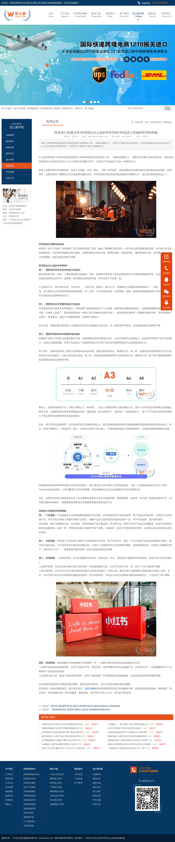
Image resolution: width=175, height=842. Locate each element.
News (110, 14)
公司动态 (78, 774)
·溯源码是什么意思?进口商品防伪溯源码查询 (127, 736)
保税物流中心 (67, 108)
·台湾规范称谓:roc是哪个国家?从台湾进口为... (61, 740)
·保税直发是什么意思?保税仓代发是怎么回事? (127, 740)
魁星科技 (9, 796)
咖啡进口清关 (56, 778)
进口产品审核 (20, 108)
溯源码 (57, 108)
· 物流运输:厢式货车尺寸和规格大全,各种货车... (128, 732)
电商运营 (10, 166)
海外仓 (8, 804)
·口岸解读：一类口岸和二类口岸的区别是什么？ (128, 724)
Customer (124, 14)
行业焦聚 (78, 778)
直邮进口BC (28, 817)
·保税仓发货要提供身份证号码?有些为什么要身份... (130, 744)
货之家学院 (156, 122)
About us (65, 14)
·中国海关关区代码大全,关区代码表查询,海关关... (62, 724)
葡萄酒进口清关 (57, 791)
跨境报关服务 (29, 783)
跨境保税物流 (29, 804)
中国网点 (9, 800)
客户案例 (78, 783)
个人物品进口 (29, 821)
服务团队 (9, 791)
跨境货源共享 (29, 800)
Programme (96, 14)
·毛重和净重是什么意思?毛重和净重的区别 (60, 728)
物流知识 (10, 141)
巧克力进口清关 (57, 774)
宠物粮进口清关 (57, 804)
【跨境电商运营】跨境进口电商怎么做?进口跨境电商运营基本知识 (80, 709)
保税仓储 (89, 688)
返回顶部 (166, 308)
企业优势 (9, 787)
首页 (147, 122)
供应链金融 (28, 825)
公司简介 (9, 774)
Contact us (166, 14)
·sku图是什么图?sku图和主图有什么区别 (59, 744)
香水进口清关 (56, 800)
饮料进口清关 (56, 783)
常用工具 (10, 178)
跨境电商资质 (47, 108)
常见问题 (10, 172)
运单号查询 (28, 813)
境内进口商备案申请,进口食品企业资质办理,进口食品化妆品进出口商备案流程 (85, 706)
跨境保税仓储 (29, 796)
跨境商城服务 (29, 791)
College (138, 14)
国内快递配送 (29, 808)
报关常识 (10, 153)
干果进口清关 (56, 787)
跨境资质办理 (29, 778)
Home (51, 14)
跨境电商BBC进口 (31, 774)
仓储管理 (10, 135)
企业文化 (9, 783)
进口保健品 (89, 108)
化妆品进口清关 (57, 796)
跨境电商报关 (33, 108)
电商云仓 (79, 108)
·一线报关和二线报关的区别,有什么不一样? (126, 748)
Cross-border (81, 14)
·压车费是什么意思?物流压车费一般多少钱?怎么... (63, 732)
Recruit (152, 14)
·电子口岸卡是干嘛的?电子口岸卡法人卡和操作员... (63, 748)
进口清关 (10, 159)
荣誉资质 (9, 778)
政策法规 (10, 147)
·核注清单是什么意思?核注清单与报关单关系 (61, 736)
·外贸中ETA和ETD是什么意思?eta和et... (125, 728)
